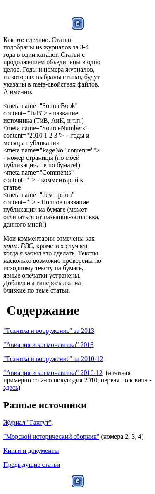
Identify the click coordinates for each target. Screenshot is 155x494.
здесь (10, 387)
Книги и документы (31, 450)
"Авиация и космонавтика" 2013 (48, 344)
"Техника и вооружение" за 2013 (48, 330)
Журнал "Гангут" (27, 422)
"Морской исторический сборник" (51, 436)
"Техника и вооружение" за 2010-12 (53, 358)
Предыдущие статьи (31, 464)
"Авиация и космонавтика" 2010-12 (53, 372)
